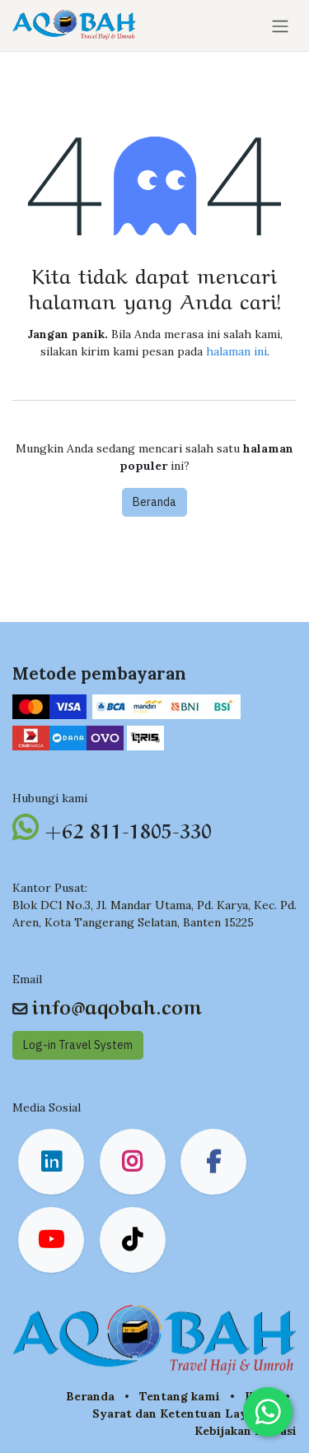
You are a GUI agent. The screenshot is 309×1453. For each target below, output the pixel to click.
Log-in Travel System (78, 1045)
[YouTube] (51, 1240)
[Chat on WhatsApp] (268, 1412)
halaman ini (236, 351)
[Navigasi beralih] (280, 25)
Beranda (154, 501)
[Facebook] (213, 1162)
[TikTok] (132, 1240)
